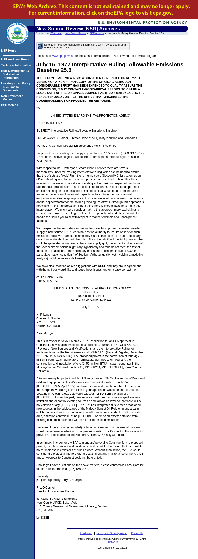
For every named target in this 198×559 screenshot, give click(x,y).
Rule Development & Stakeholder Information (16, 74)
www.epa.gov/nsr (63, 56)
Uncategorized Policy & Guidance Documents (16, 87)
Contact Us (137, 533)
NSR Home (9, 50)
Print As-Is (112, 542)
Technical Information (17, 65)
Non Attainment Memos (13, 97)
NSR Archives (97, 33)
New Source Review (75, 33)
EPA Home (56, 33)
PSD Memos (10, 105)
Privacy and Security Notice (112, 533)
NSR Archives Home (16, 59)
